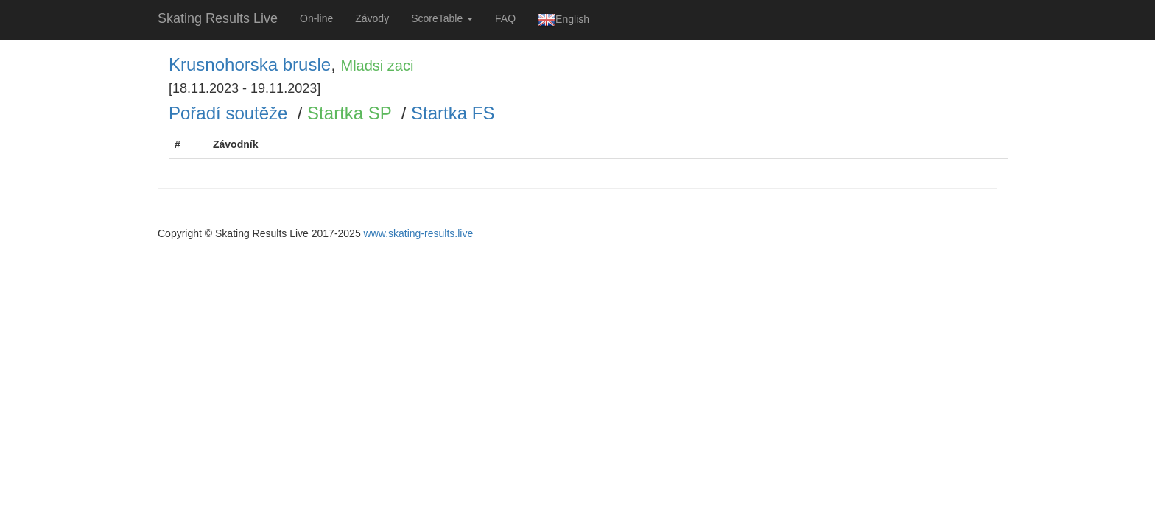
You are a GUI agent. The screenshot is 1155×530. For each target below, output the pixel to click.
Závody (372, 18)
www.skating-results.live (419, 233)
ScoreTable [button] (442, 18)
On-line (316, 18)
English (563, 20)
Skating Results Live (218, 18)
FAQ (505, 18)
